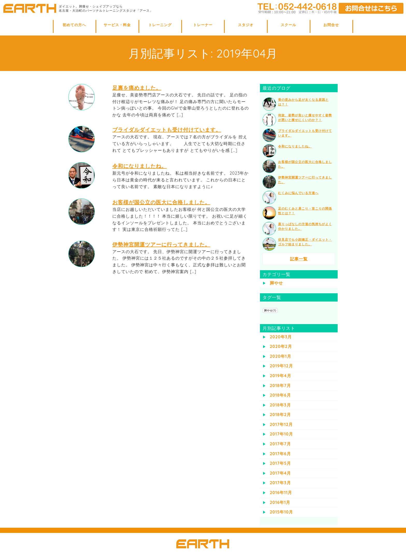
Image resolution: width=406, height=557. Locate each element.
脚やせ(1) (270, 310)
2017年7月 (280, 443)
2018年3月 (280, 405)
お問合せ (331, 25)
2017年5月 (280, 463)
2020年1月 (280, 356)
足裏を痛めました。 (136, 87)
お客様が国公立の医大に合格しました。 (161, 202)
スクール (288, 25)
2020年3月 (281, 336)
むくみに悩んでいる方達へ (298, 193)
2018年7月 (280, 385)
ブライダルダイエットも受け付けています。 (166, 129)
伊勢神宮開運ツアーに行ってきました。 (161, 244)
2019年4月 (280, 375)
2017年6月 (280, 453)
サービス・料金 (117, 25)
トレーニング (160, 25)
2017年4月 (280, 473)
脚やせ (276, 282)
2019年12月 (281, 365)
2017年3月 (280, 482)
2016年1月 (280, 502)
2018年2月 (280, 414)
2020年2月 (281, 346)
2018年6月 (280, 395)
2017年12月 (281, 424)
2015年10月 (281, 512)
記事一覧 (299, 258)
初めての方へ (74, 25)
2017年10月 (281, 434)
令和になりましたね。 (139, 166)
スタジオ (245, 25)
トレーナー (203, 25)
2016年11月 (281, 492)
